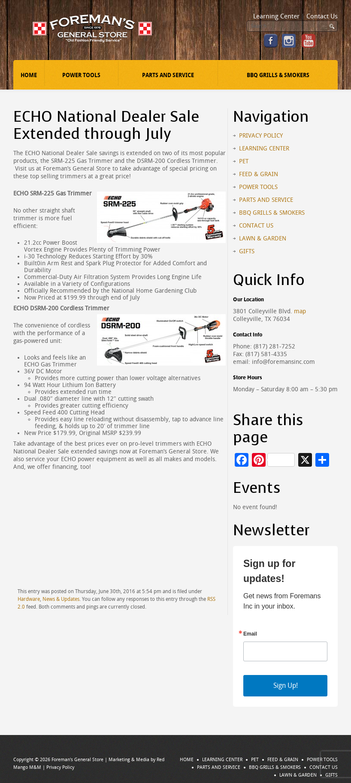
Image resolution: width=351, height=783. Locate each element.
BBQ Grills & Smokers (278, 75)
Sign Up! (285, 685)
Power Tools (81, 75)
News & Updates (60, 599)
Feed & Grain (258, 174)
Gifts (246, 251)
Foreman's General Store (77, 759)
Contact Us (322, 16)
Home (29, 75)
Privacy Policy (261, 135)
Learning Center (276, 16)
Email (250, 633)
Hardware (29, 599)
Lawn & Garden (262, 238)
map (300, 311)
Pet (243, 161)
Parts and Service (168, 75)
